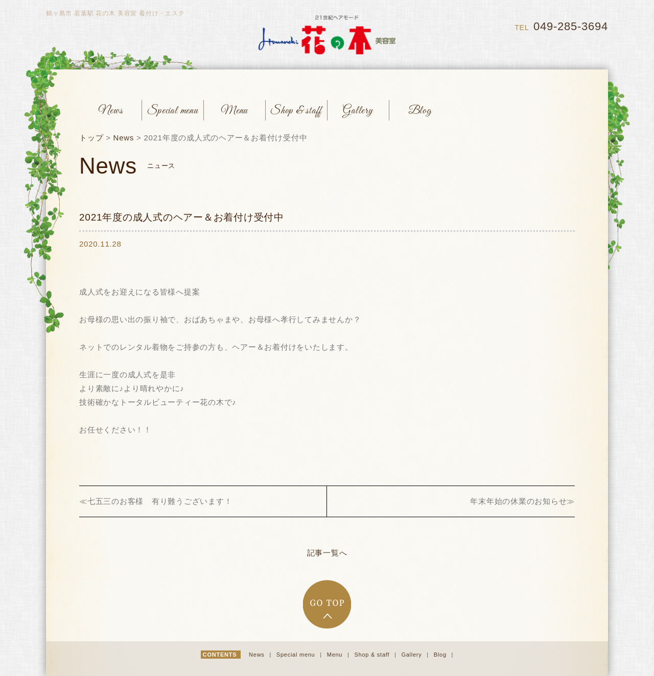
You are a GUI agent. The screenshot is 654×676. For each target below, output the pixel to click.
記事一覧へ (327, 552)
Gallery (412, 654)
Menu (335, 654)
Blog (441, 654)
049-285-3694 (570, 26)
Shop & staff (372, 654)
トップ (91, 137)
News (123, 137)
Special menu (296, 654)
